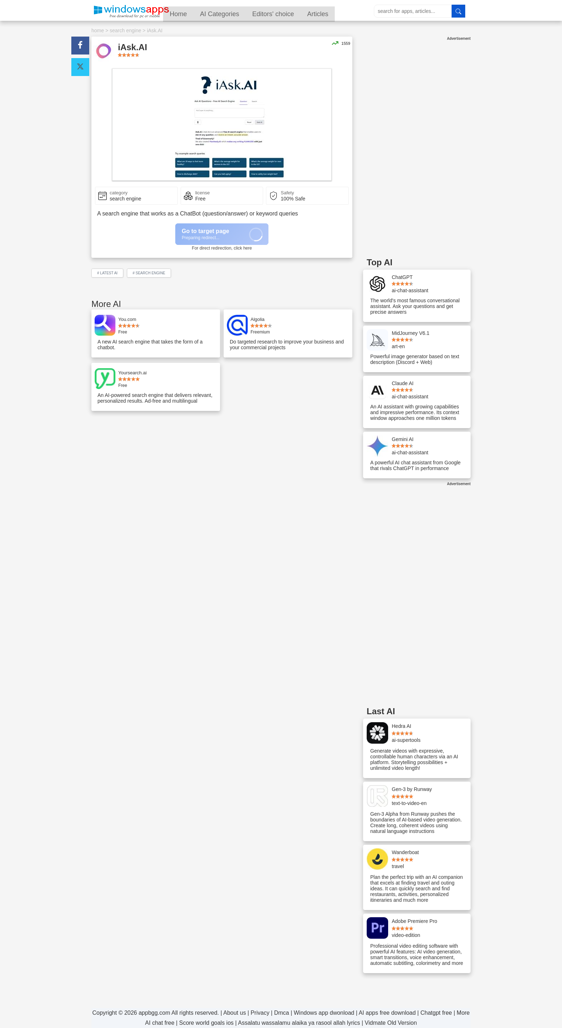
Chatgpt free (436, 1013)
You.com (127, 319)
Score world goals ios (206, 1023)
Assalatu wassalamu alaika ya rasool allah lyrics (299, 1023)
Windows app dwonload (324, 1013)
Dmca (281, 1013)
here (247, 248)
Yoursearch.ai (132, 372)
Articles (336, 11)
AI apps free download (387, 1013)
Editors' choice (290, 11)
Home (193, 11)
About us (234, 1013)
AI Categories (235, 11)
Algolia (258, 319)
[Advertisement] (417, 148)
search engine (125, 30)
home (97, 30)
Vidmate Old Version (391, 1023)
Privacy (260, 1013)
